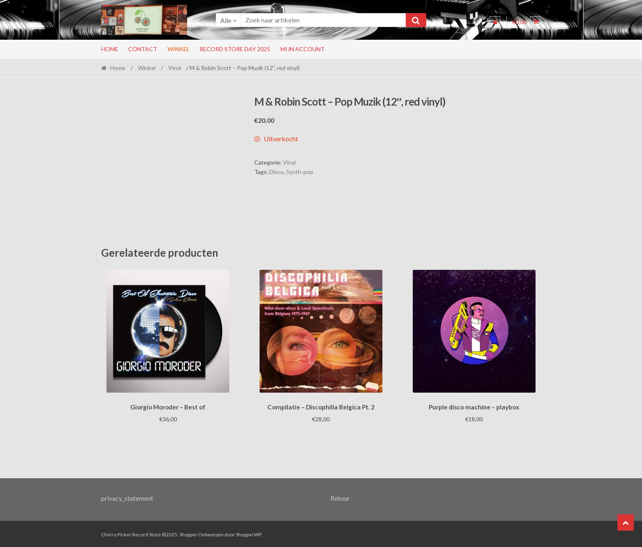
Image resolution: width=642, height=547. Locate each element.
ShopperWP (248, 533)
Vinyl (174, 67)
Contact (142, 48)
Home (109, 48)
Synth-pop (299, 171)
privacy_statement (127, 497)
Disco (276, 171)
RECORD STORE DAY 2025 (234, 48)
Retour (340, 497)
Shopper (188, 533)
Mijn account (302, 48)
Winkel (178, 48)
